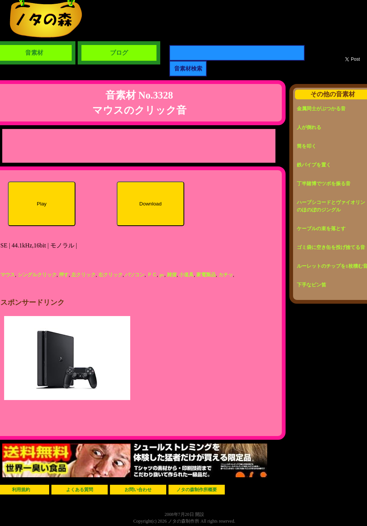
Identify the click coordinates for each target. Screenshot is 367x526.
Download (150, 204)
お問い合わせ (138, 489)
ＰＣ (152, 274)
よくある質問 (79, 489)
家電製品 (206, 274)
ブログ (119, 52)
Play (42, 204)
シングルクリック (37, 274)
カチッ (225, 274)
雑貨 (172, 274)
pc (161, 274)
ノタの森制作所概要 (196, 489)
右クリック (110, 274)
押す (64, 274)
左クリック (83, 274)
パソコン (134, 274)
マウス (7, 274)
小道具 (186, 274)
